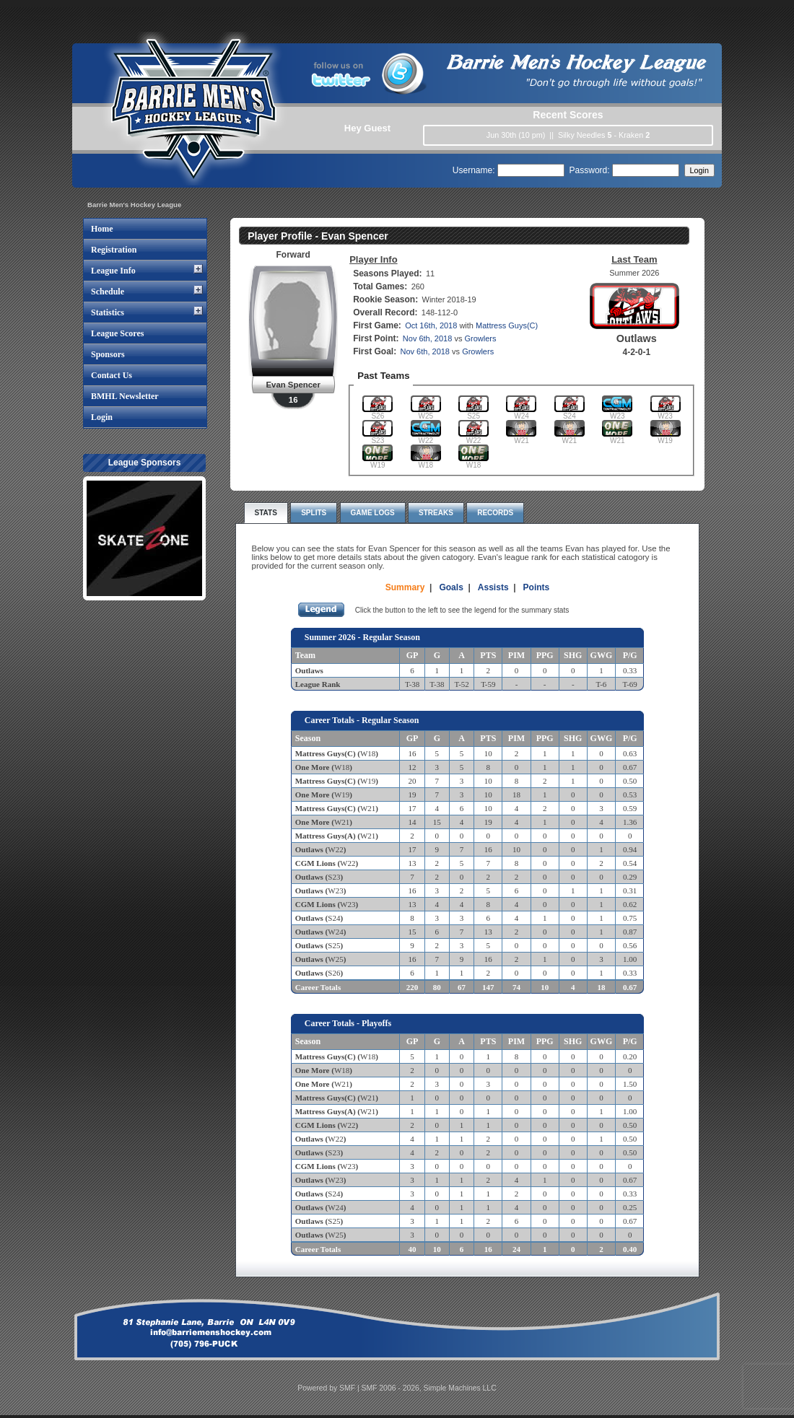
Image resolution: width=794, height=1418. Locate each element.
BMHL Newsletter (125, 396)
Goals (451, 587)
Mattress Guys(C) (507, 325)
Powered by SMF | (329, 1388)
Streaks (436, 513)
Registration (113, 250)
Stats (266, 513)
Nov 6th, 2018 (428, 338)
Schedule (107, 291)
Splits (313, 513)
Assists (493, 587)
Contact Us (111, 375)
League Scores (117, 333)
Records (495, 513)
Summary (405, 587)
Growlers (480, 338)
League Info (113, 271)
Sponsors (108, 354)
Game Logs (373, 513)
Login (102, 417)
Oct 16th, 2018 (431, 325)
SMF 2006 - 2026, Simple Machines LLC (429, 1388)
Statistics (107, 312)
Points (536, 587)
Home (102, 229)
